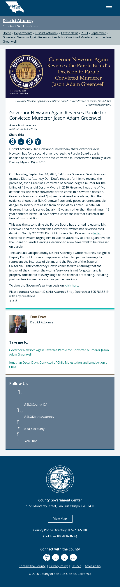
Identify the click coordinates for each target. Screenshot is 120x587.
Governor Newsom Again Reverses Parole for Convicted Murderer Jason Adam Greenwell (59, 352)
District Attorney (18, 20)
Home (7, 33)
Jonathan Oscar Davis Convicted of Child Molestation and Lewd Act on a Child (58, 364)
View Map (63, 518)
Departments (23, 33)
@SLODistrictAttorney (35, 417)
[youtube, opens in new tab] (55, 557)
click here (71, 285)
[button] (109, 6)
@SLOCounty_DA (32, 405)
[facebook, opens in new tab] (47, 557)
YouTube (27, 441)
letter (97, 233)
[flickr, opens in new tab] (64, 557)
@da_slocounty (31, 429)
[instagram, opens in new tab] (73, 557)
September (98, 33)
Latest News (69, 33)
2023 (84, 33)
